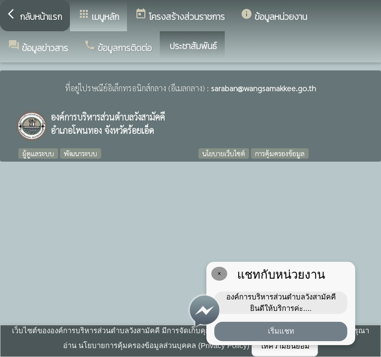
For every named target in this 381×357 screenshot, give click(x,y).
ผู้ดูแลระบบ (38, 153)
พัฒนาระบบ (80, 153)
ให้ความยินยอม (285, 346)
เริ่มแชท (281, 331)
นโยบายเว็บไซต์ (223, 153)
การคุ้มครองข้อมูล (280, 153)
